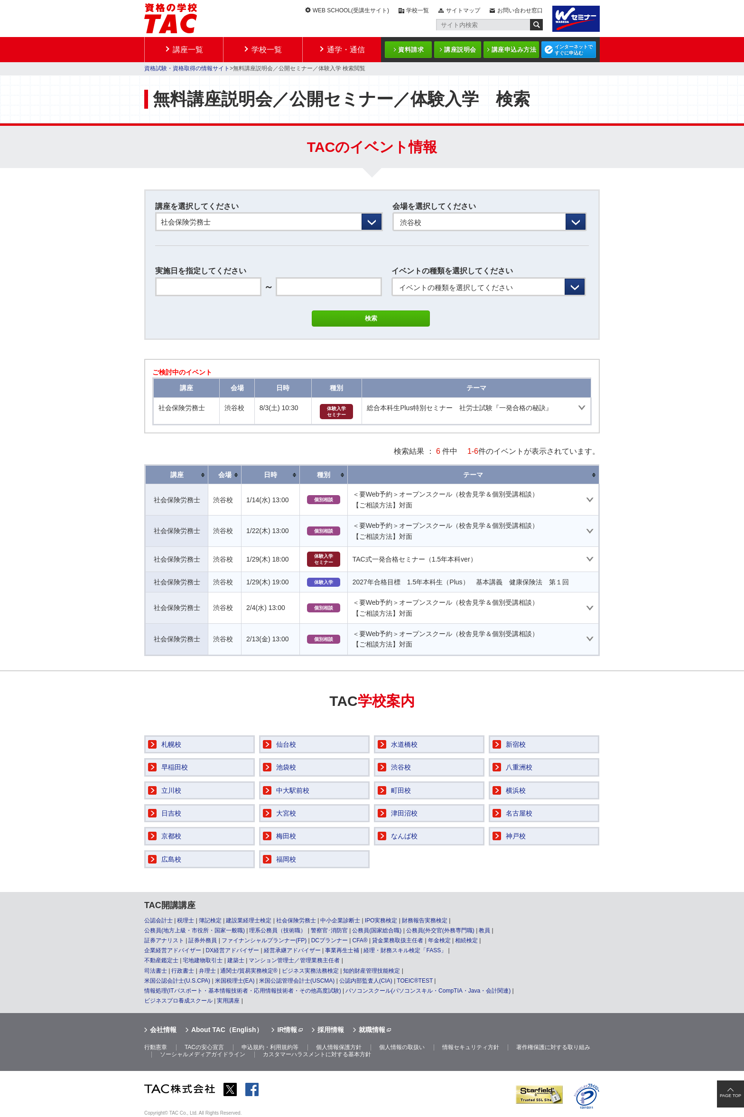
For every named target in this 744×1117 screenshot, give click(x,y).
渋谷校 (401, 767)
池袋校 (286, 767)
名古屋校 (519, 813)
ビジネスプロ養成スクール (178, 1000)
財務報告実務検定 (424, 920)
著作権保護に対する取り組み (553, 1047)
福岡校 (286, 859)
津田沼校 (404, 813)
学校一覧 (417, 10)
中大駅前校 (292, 790)
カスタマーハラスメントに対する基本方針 (317, 1054)
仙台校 (286, 744)
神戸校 (516, 836)
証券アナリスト (164, 940)
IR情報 (287, 1029)
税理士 (185, 920)
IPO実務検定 (381, 920)
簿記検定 (210, 920)
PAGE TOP (730, 1095)
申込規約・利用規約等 (270, 1047)
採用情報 (330, 1029)
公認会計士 (158, 920)
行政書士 (182, 970)
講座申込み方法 (514, 49)
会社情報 (163, 1029)
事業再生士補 (342, 950)
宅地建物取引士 (203, 960)
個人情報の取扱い (402, 1047)
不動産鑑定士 (161, 960)
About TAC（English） (227, 1029)
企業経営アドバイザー (172, 950)
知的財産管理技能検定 (371, 970)
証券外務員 (202, 940)
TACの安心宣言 (204, 1047)
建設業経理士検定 (248, 920)
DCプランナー (329, 940)
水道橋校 (404, 744)
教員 (484, 930)
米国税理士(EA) (235, 980)
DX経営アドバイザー (232, 950)
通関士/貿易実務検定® (248, 970)
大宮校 (286, 813)
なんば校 (404, 836)
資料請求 (411, 49)
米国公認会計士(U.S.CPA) (177, 980)
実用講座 (228, 1000)
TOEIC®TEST (415, 980)
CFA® (359, 940)
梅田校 (286, 836)
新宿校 (516, 744)
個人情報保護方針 (339, 1047)
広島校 (171, 859)
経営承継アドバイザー (292, 950)
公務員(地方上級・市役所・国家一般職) (194, 930)
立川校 (171, 790)
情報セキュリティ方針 (470, 1047)
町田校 (401, 790)
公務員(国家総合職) (376, 930)
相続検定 (466, 940)
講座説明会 (460, 49)
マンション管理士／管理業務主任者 (294, 960)
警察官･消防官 (329, 930)
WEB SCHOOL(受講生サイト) (351, 10)
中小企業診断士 (340, 920)
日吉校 (171, 813)
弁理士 (207, 970)
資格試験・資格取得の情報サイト (187, 68)
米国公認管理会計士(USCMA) (297, 980)
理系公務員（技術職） (277, 930)
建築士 (235, 960)
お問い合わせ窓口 (520, 10)
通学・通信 (346, 50)
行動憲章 (155, 1047)
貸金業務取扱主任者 (397, 940)
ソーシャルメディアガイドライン (202, 1054)
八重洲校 (519, 767)
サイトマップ (463, 10)
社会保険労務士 (296, 920)
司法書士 (155, 970)
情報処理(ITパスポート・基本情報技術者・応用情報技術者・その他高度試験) (242, 990)
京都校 (171, 836)
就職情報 (372, 1029)
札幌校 (171, 744)
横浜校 (516, 790)
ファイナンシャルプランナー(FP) (264, 940)
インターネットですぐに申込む (574, 50)
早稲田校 (174, 767)
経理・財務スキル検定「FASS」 (404, 950)
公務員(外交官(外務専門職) (440, 930)
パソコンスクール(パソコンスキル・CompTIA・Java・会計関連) (428, 990)
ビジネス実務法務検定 (310, 970)
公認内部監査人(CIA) (365, 980)
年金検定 (439, 940)
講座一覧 (188, 50)
